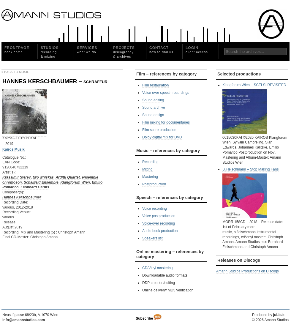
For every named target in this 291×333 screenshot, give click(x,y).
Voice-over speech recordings (165, 93)
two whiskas (43, 177)
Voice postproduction (158, 216)
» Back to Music (15, 72)
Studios (49, 52)
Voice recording (154, 208)
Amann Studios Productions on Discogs (247, 271)
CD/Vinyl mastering (157, 268)
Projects (124, 52)
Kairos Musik (13, 149)
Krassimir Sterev (16, 177)
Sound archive (153, 107)
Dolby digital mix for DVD (162, 137)
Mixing (147, 169)
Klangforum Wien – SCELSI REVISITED (254, 108)
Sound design (153, 115)
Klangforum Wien (75, 182)
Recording (150, 162)
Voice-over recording (158, 223)
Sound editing (153, 100)
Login (197, 50)
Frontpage (16, 50)
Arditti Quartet (68, 177)
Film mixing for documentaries (166, 122)
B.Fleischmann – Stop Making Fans (250, 192)
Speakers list (152, 238)
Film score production (159, 130)
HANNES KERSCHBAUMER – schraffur (54, 81)
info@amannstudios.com (23, 320)
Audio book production (160, 231)
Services (87, 50)
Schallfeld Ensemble (41, 182)
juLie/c (278, 315)
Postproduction (154, 184)
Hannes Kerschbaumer (21, 197)
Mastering (150, 177)
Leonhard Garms (34, 187)
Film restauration (155, 85)
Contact (161, 50)
